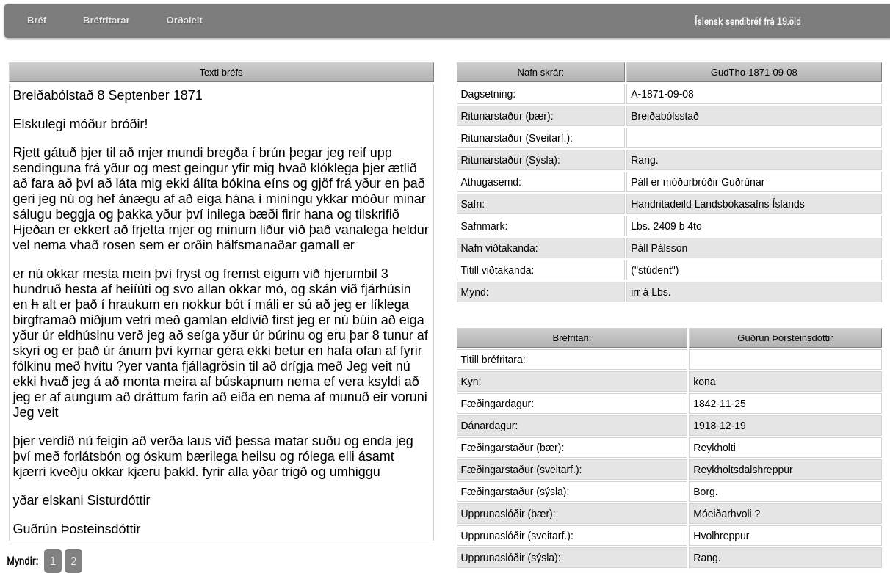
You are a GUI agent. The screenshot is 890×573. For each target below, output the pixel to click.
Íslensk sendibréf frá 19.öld (747, 21)
